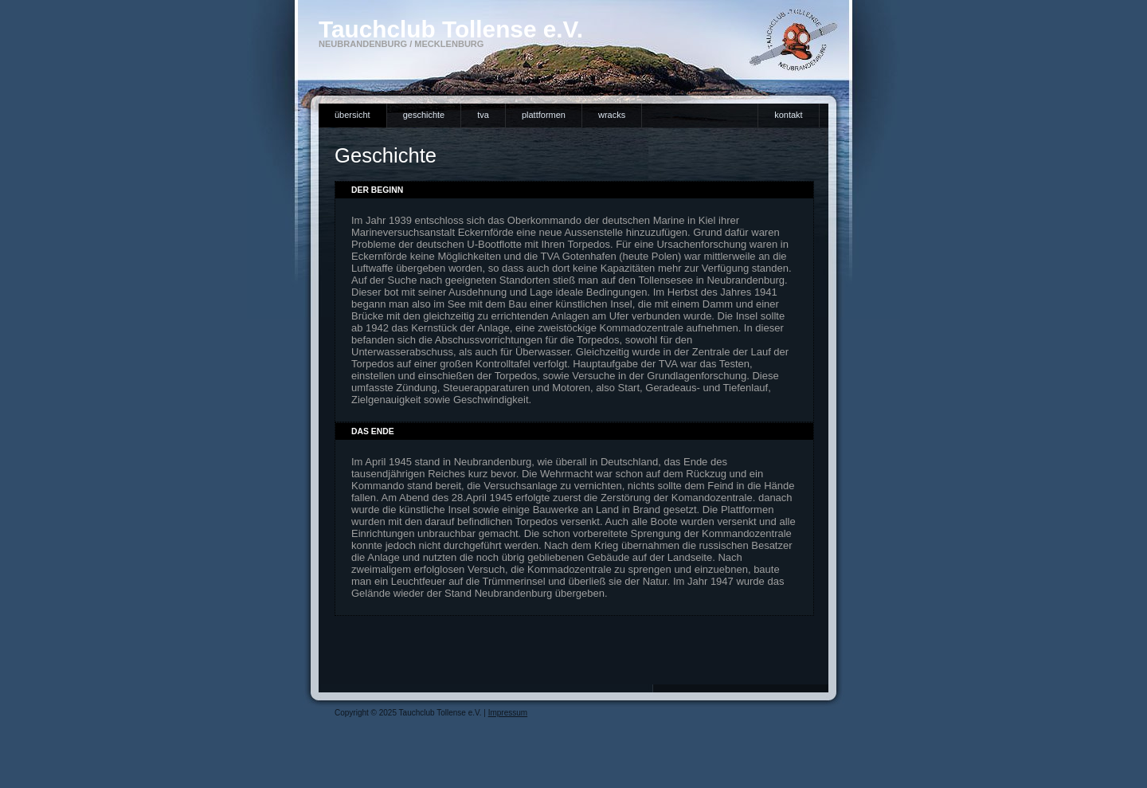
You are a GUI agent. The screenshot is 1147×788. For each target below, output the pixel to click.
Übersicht (352, 115)
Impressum (507, 712)
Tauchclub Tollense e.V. (451, 29)
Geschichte (424, 115)
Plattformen (544, 115)
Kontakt (788, 115)
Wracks (611, 115)
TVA (483, 115)
